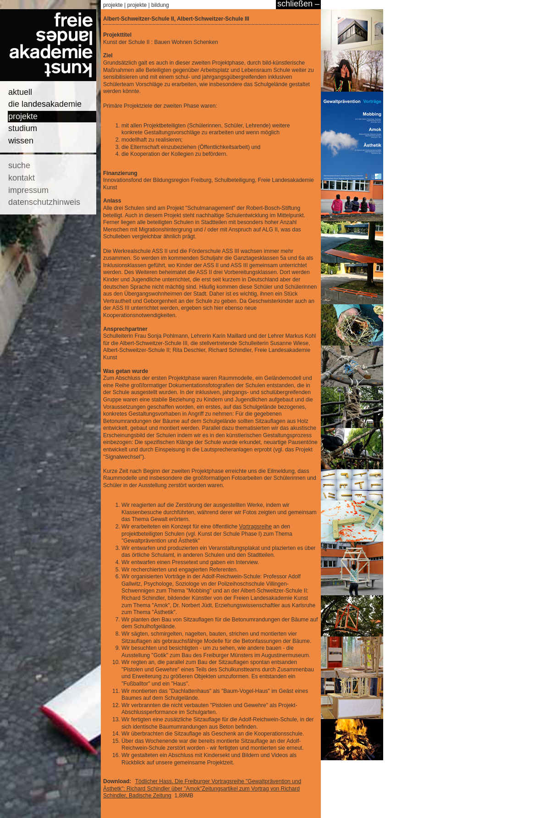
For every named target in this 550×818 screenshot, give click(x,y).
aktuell (20, 92)
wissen (20, 140)
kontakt (21, 177)
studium (22, 128)
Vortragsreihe (255, 526)
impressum (28, 190)
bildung (160, 5)
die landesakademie (45, 104)
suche (19, 165)
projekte (23, 116)
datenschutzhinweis (44, 202)
